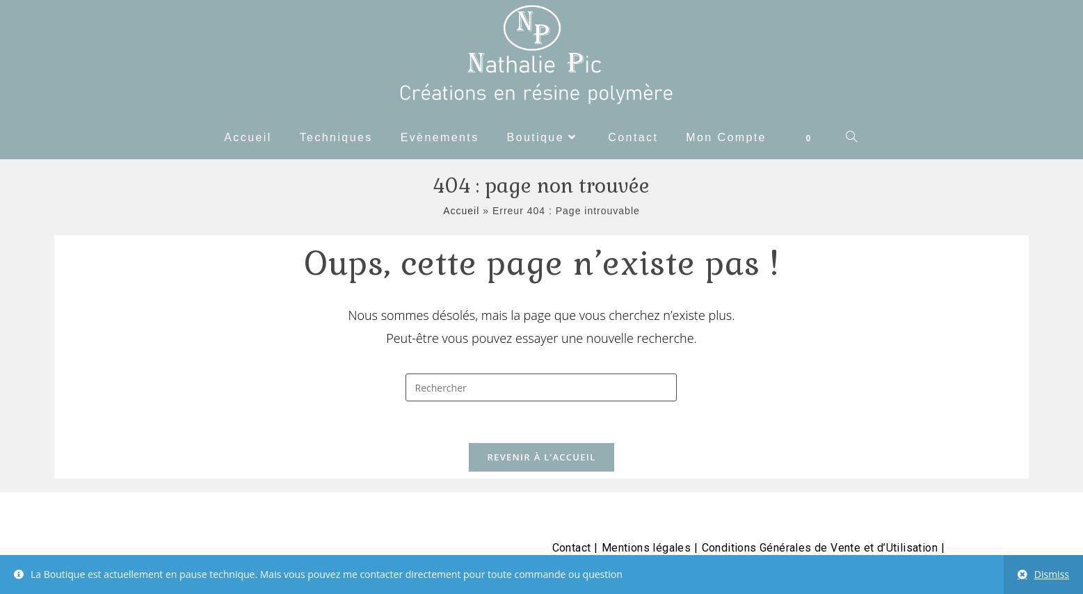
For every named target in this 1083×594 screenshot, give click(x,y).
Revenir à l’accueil (541, 457)
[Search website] (852, 137)
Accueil (461, 210)
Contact (571, 547)
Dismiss (1051, 574)
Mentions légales (646, 547)
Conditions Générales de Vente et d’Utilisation (820, 547)
